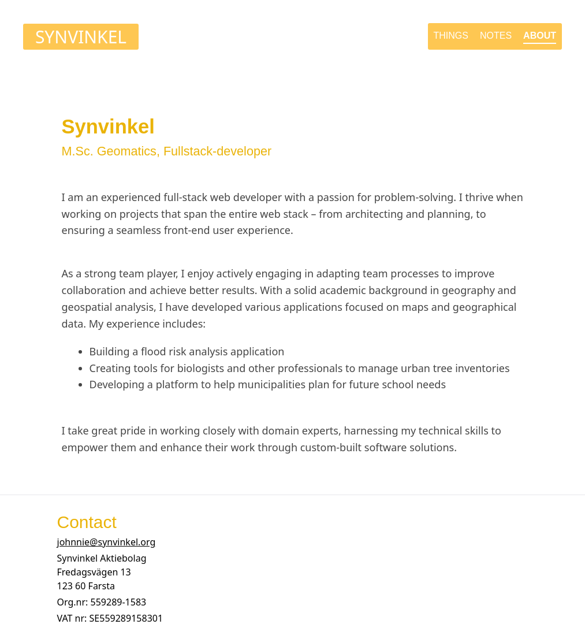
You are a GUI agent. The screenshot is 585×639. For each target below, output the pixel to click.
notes (496, 35)
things (451, 35)
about (539, 35)
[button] (102, 572)
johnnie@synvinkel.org (106, 542)
